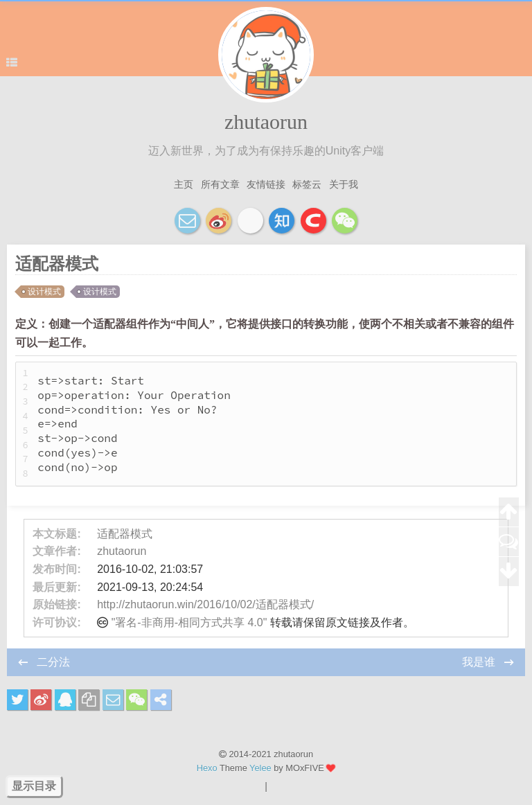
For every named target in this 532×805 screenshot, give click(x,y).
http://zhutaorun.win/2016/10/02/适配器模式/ (205, 604)
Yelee (260, 768)
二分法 (53, 662)
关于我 (343, 184)
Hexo (207, 768)
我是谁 (480, 662)
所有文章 (220, 184)
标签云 (306, 184)
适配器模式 (124, 534)
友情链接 (266, 184)
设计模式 (44, 292)
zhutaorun (266, 121)
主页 (183, 184)
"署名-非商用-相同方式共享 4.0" (189, 622)
